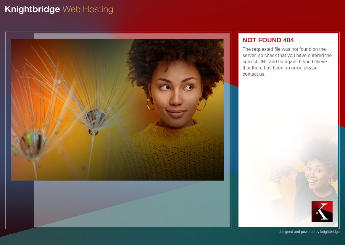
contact (250, 74)
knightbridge (330, 232)
